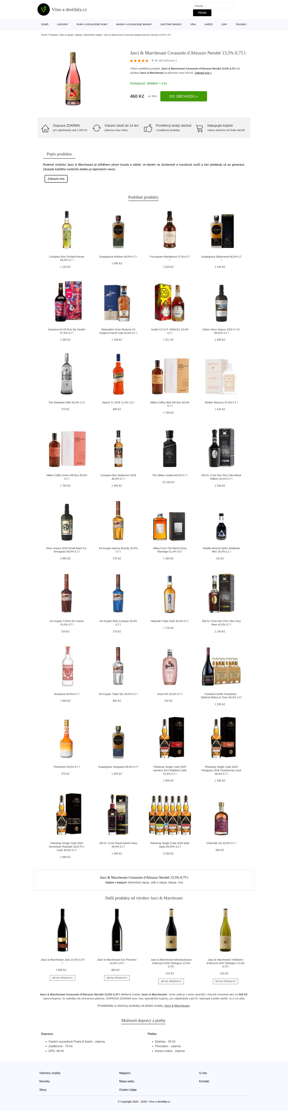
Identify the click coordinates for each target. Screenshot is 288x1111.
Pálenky (241, 24)
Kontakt (204, 1081)
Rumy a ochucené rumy (92, 24)
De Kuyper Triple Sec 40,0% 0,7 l (118, 694)
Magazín (124, 1073)
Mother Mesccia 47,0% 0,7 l (221, 402)
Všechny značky (50, 1073)
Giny (224, 24)
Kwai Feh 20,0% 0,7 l (169, 694)
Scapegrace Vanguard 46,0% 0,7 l (118, 766)
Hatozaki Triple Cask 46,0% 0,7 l (170, 621)
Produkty (53, 35)
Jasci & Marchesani (152, 72)
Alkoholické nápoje (93, 35)
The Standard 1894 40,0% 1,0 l (66, 402)
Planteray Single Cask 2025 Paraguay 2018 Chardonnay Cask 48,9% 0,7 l (221, 770)
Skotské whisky (171, 24)
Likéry (208, 24)
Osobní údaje (128, 1089)
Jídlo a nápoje (66, 35)
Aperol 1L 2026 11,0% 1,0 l (118, 402)
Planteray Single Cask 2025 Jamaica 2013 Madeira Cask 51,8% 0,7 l (169, 770)
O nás (203, 1073)
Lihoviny (62, 24)
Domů (44, 24)
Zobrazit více (56, 178)
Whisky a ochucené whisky (134, 24)
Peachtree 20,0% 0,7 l (67, 766)
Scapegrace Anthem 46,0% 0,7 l (118, 256)
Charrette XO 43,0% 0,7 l (221, 843)
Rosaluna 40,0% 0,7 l (66, 694)
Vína (193, 24)
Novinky (44, 1081)
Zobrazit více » (203, 72)
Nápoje (78, 35)
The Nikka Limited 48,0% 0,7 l (169, 475)
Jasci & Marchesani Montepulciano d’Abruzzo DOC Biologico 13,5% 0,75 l (171, 963)
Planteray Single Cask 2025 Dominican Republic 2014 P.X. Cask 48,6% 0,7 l (66, 846)
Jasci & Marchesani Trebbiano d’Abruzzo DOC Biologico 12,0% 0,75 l (225, 963)
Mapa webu (126, 1081)
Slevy (42, 1089)
